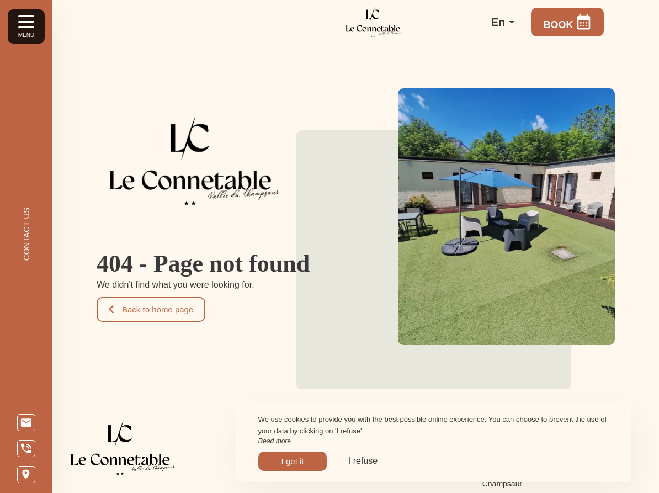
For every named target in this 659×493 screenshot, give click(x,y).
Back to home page (151, 309)
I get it (292, 461)
